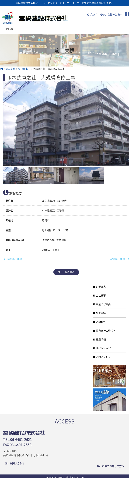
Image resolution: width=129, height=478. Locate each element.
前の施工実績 (12, 259)
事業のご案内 (102, 304)
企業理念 (99, 286)
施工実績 (99, 313)
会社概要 (99, 295)
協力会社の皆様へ (111, 14)
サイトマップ (102, 348)
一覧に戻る (66, 272)
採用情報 (99, 339)
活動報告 (99, 322)
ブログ (92, 14)
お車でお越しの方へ (110, 466)
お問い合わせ (102, 357)
